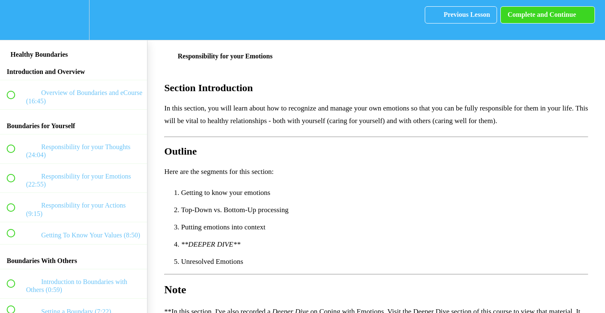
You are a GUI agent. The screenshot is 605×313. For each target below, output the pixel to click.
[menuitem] (73, 20)
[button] (15, 20)
